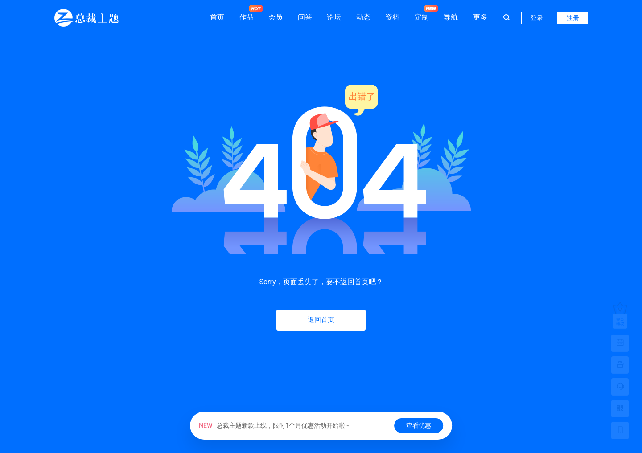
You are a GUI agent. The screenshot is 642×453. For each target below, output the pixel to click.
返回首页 (321, 320)
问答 (305, 17)
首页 (217, 17)
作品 (246, 13)
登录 (537, 17)
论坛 (334, 17)
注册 (573, 17)
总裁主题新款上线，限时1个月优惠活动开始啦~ (274, 425)
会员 (275, 17)
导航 (451, 17)
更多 (480, 17)
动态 (363, 17)
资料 (392, 17)
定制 (422, 13)
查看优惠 (418, 425)
